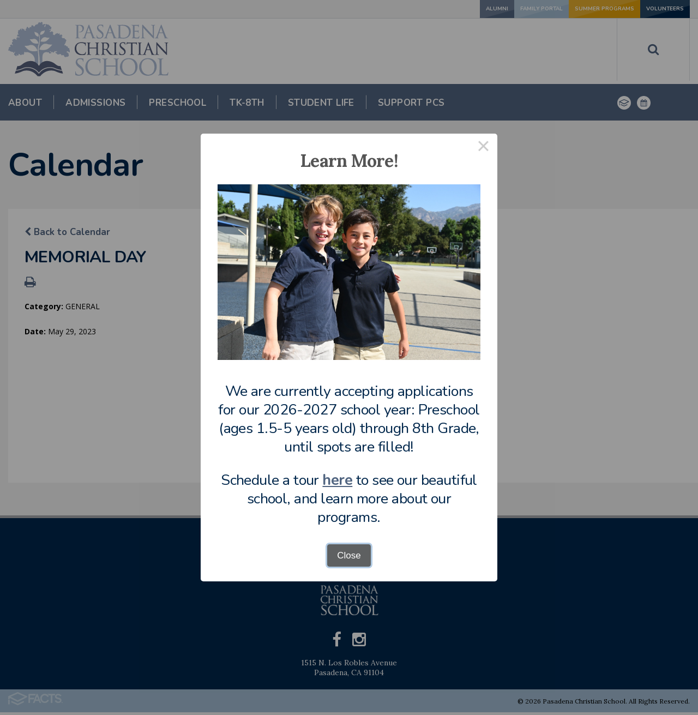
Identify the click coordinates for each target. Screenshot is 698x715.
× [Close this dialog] (484, 147)
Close (348, 555)
